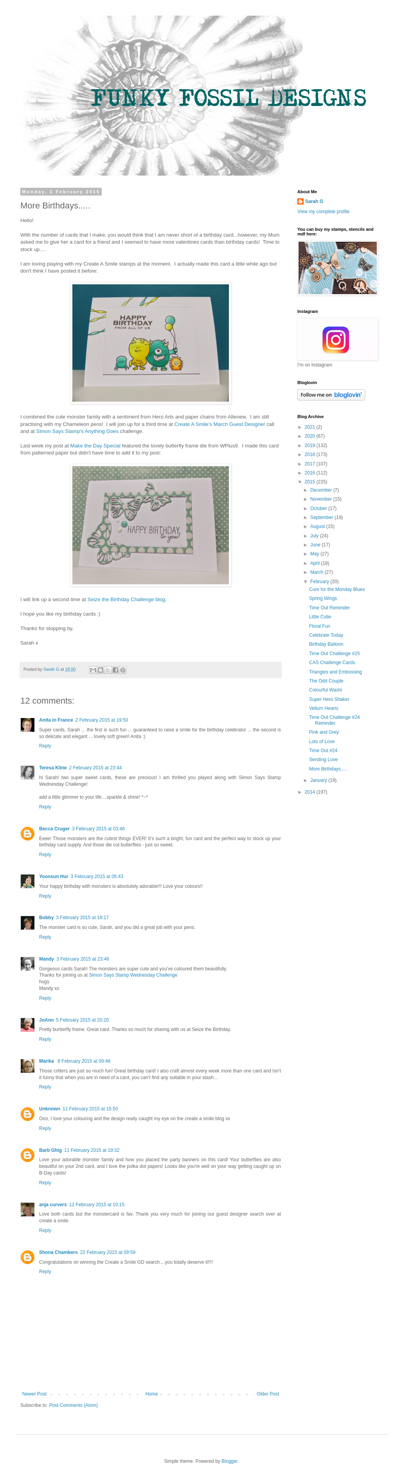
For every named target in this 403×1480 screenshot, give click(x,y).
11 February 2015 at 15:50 (90, 1109)
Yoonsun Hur (53, 876)
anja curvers (53, 1204)
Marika (47, 1061)
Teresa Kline (53, 768)
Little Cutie (320, 617)
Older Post (268, 1394)
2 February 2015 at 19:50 (102, 720)
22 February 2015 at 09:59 (107, 1252)
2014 (311, 792)
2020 (311, 436)
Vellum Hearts (323, 708)
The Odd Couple (326, 681)
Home (152, 1394)
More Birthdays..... (328, 769)
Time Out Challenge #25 (334, 653)
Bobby (46, 917)
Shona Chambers (58, 1252)
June (316, 545)
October (319, 508)
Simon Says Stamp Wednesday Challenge (133, 975)
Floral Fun (319, 626)
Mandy (46, 959)
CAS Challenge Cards (332, 662)
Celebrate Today (326, 635)
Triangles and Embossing (335, 672)
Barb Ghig (50, 1150)
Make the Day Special (95, 446)
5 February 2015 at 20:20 (82, 1020)
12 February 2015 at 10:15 (96, 1204)
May (315, 554)
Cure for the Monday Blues (337, 589)
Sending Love (323, 759)
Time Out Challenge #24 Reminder (334, 720)
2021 (311, 427)
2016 (311, 473)
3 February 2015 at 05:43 (96, 876)
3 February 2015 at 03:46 (98, 829)
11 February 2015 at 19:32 (91, 1150)
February (320, 581)
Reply (45, 746)
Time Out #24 (323, 750)
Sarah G (314, 201)
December (321, 490)
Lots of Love (322, 741)
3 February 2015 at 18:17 (82, 917)
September (322, 517)
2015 (311, 482)
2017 (311, 464)
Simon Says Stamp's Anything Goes (77, 431)
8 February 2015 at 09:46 (84, 1061)
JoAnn (46, 1020)
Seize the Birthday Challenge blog (127, 599)
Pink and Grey (324, 732)
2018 (311, 454)
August (318, 526)
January (319, 780)
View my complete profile (323, 211)
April (315, 563)
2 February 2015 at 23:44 (95, 768)
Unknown (49, 1109)
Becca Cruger (54, 829)
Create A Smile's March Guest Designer (220, 424)
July (315, 536)
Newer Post (34, 1394)
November (321, 499)
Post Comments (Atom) (73, 1405)
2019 (311, 445)
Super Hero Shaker (329, 699)
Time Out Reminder (329, 608)
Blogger (229, 1461)
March (317, 572)
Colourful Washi (325, 690)
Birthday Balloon (326, 644)
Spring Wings (323, 598)
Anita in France (56, 720)
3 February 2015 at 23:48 (82, 959)
